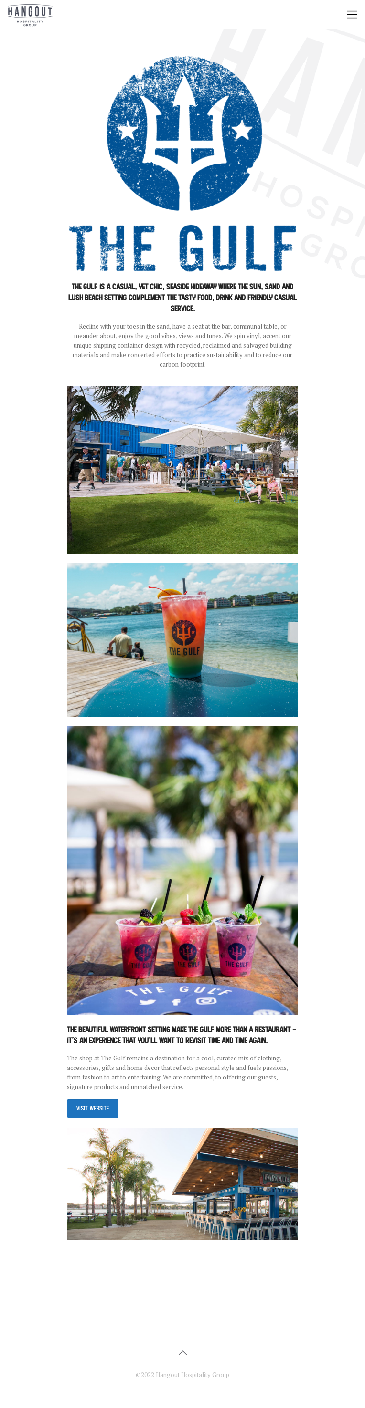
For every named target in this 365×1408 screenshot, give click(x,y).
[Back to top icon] (182, 1353)
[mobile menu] (352, 14)
